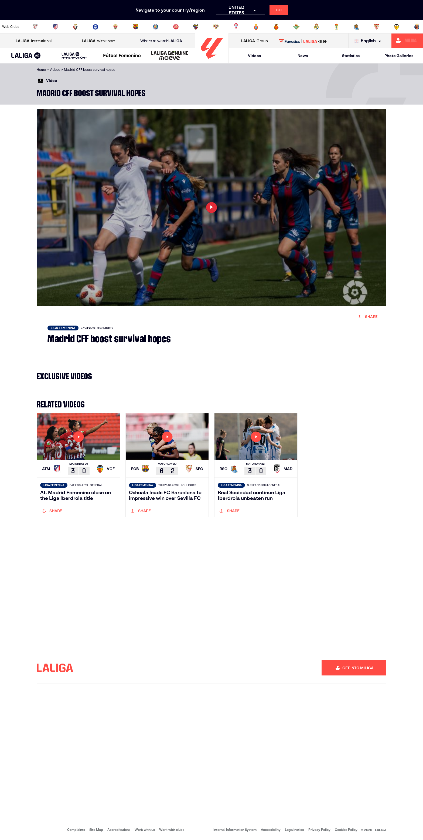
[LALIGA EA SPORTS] (26, 56)
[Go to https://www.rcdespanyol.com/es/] (256, 27)
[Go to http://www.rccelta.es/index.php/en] (236, 27)
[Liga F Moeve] (122, 56)
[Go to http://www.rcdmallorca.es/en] (276, 27)
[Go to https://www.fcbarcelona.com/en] (136, 27)
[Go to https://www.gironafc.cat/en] (176, 27)
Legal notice (294, 829)
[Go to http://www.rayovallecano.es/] (216, 27)
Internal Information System (235, 829)
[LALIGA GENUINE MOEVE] (170, 56)
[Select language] (369, 41)
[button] (26, 55)
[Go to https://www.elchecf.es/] (115, 27)
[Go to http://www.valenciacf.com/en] (397, 27)
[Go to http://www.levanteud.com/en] (196, 27)
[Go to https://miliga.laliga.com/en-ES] (407, 41)
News (303, 55)
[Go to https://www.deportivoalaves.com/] (95, 27)
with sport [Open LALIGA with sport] (98, 41)
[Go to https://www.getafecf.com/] (156, 27)
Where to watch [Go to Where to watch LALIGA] (161, 41)
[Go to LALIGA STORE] (303, 41)
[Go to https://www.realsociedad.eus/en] (356, 27)
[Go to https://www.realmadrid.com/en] (316, 27)
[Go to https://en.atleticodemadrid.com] (55, 27)
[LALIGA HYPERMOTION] (74, 55)
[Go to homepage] (211, 61)
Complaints (76, 829)
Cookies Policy (346, 829)
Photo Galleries (398, 55)
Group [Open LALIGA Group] (254, 41)
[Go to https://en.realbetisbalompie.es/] (296, 27)
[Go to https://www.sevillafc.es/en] (377, 27)
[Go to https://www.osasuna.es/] (75, 27)
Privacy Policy (319, 829)
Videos (254, 55)
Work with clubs (171, 829)
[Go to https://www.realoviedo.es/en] (336, 27)
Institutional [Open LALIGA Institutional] (34, 41)
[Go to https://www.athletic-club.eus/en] (35, 27)
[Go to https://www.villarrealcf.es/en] (417, 27)
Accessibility (271, 829)
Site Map (96, 829)
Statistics (351, 55)
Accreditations (118, 829)
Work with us (145, 829)
